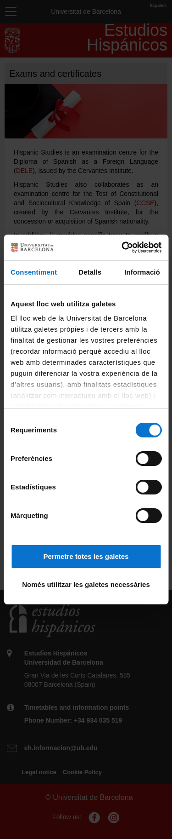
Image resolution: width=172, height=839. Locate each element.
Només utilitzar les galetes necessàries (86, 584)
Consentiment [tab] (34, 272)
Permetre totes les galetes (86, 556)
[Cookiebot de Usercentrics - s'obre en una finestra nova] (122, 247)
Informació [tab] (142, 272)
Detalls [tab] (89, 272)
